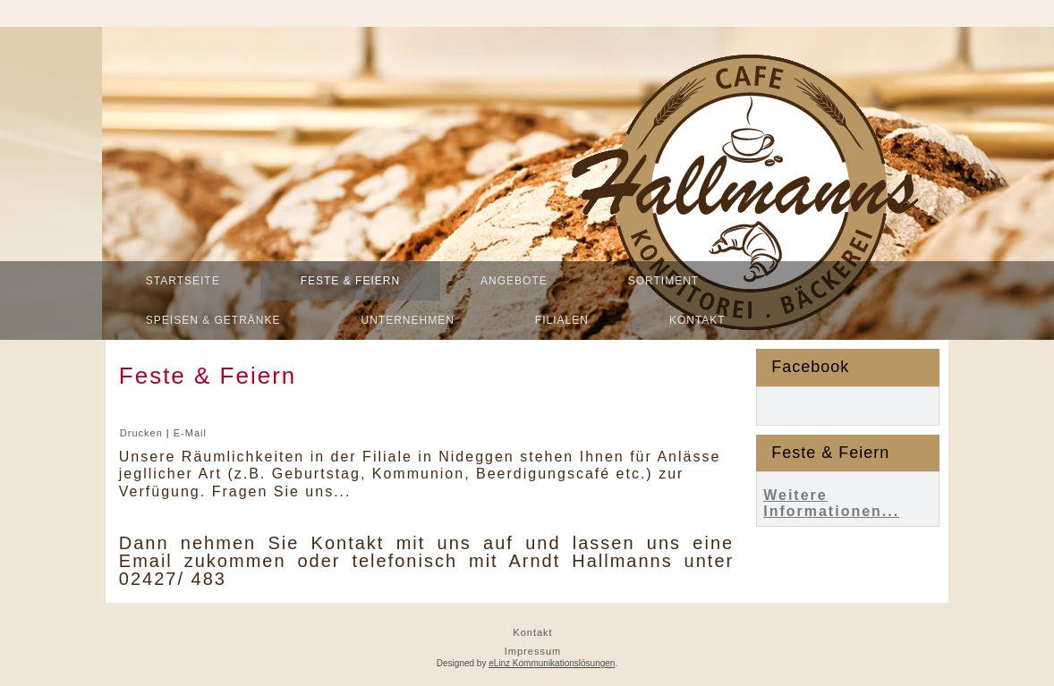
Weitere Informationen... (831, 503)
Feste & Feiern (350, 281)
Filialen (562, 320)
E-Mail (190, 433)
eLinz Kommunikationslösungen (552, 663)
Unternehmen (408, 320)
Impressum (533, 651)
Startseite (183, 281)
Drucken (143, 433)
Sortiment (663, 281)
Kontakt (697, 320)
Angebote (514, 281)
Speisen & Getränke (213, 320)
